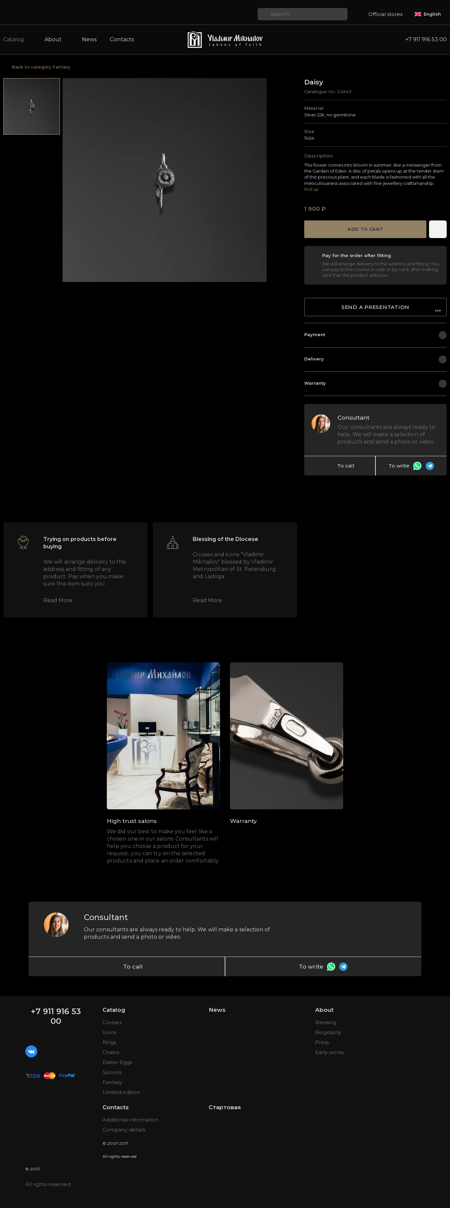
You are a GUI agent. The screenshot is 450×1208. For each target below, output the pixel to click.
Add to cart (365, 229)
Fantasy (112, 1082)
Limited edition (121, 1092)
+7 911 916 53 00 (56, 1016)
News (89, 39)
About (324, 1010)
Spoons (112, 1072)
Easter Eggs (117, 1062)
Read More (58, 600)
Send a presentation (391, 308)
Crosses (112, 1022)
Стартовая (225, 1107)
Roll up (311, 189)
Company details (124, 1130)
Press (322, 1042)
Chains (111, 1052)
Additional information (130, 1120)
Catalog (114, 1010)
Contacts (122, 39)
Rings (109, 1042)
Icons (109, 1032)
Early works (329, 1052)
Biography (328, 1032)
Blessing (325, 1022)
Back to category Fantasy (41, 66)
